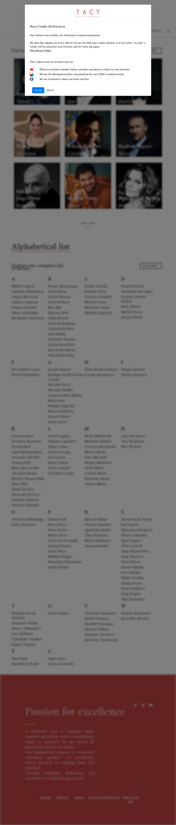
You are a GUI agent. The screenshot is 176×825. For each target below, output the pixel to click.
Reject (50, 90)
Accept (38, 90)
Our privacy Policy (41, 50)
